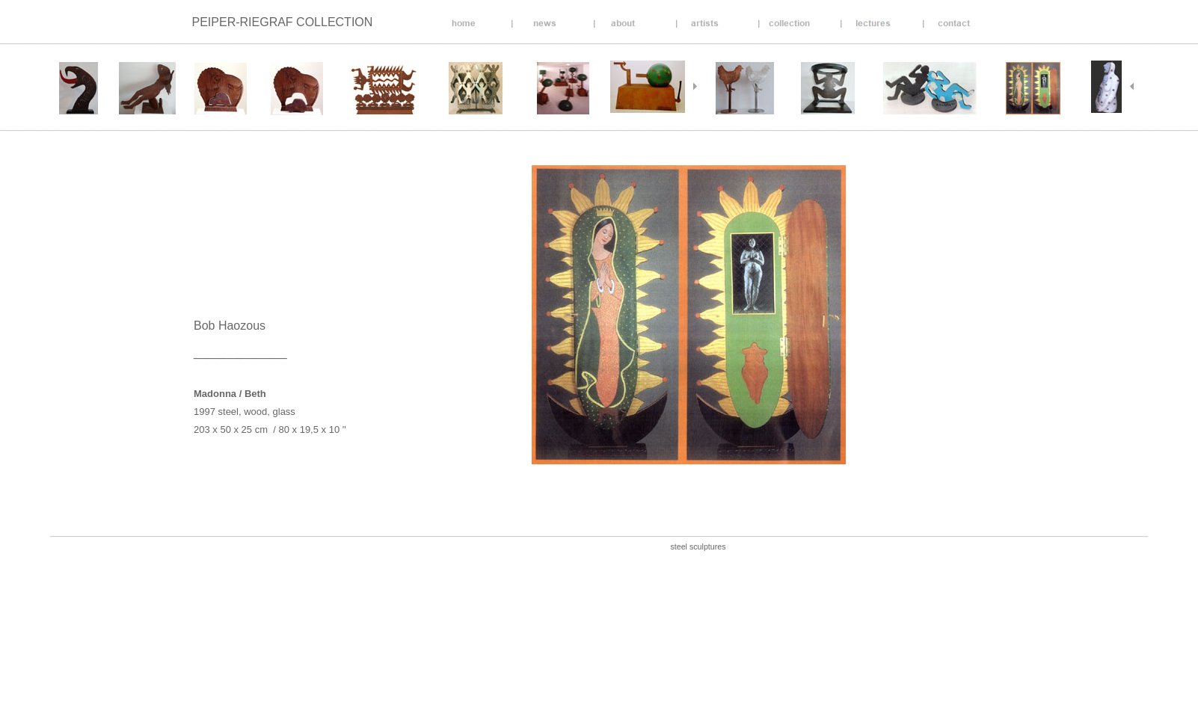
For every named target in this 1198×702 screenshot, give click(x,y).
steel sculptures (697, 546)
